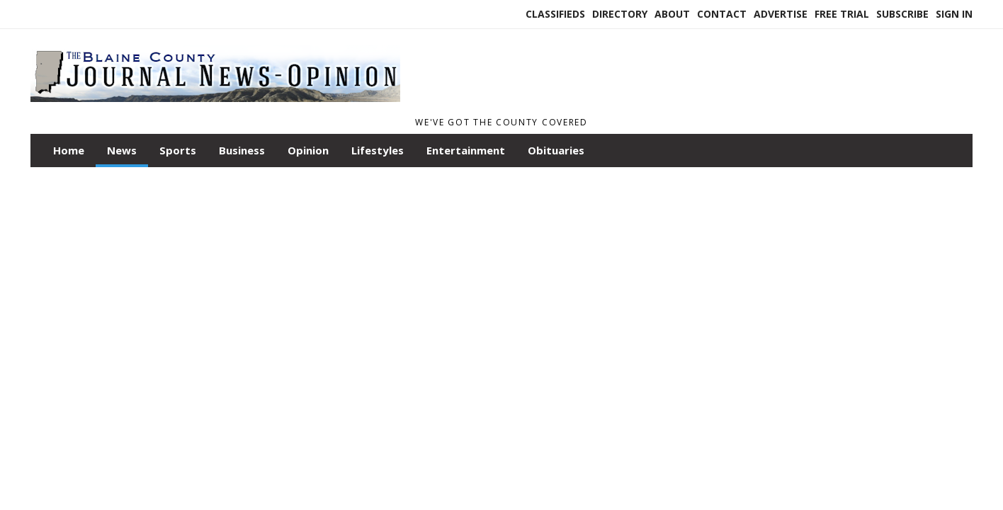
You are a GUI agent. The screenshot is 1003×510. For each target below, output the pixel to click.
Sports (177, 150)
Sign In (954, 14)
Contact (722, 14)
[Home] (215, 105)
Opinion (308, 150)
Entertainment (465, 150)
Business (242, 150)
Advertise (781, 14)
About (672, 14)
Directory (619, 14)
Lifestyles (377, 150)
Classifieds (555, 14)
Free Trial (842, 14)
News (122, 150)
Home (68, 150)
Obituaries (556, 150)
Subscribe (902, 14)
